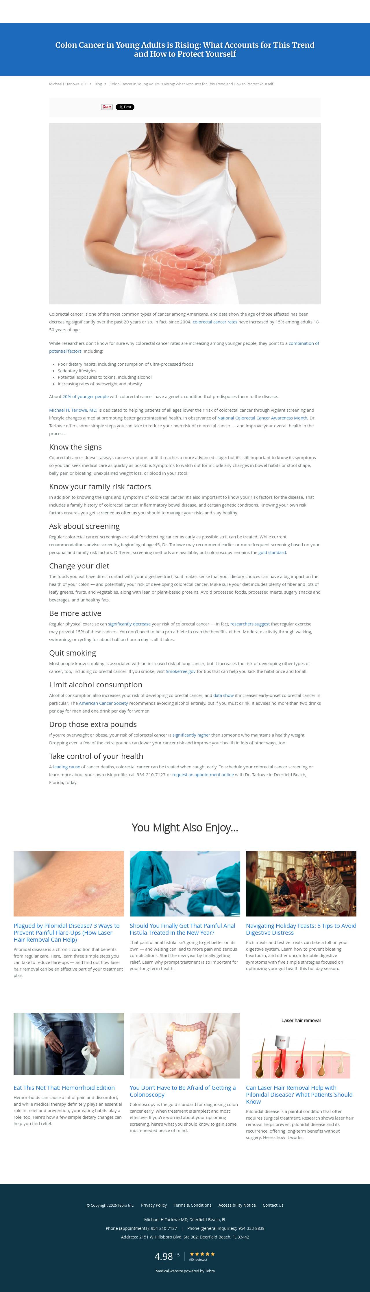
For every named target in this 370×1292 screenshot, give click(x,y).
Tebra (210, 1270)
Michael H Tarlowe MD (67, 83)
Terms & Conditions (193, 1205)
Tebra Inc (125, 1205)
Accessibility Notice (237, 1205)
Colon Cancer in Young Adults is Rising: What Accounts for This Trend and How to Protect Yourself (191, 83)
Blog (98, 83)
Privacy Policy (154, 1205)
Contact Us (273, 1205)
